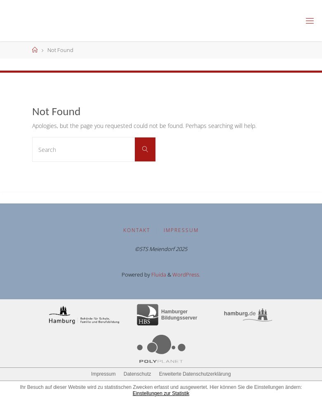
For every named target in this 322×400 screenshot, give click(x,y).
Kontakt (136, 230)
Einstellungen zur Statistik (161, 393)
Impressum (181, 230)
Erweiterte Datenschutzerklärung (195, 374)
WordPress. (186, 274)
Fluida (158, 274)
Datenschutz (137, 374)
